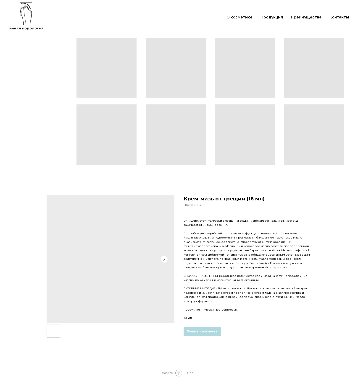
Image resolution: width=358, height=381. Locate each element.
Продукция (271, 17)
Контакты (339, 17)
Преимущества (306, 17)
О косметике (239, 17)
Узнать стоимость (202, 331)
